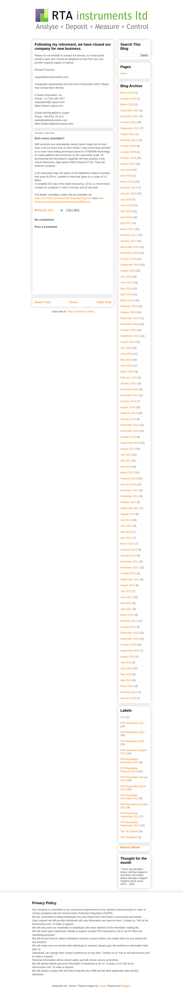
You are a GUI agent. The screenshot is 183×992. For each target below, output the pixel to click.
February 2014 (128, 413)
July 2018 (125, 199)
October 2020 (128, 146)
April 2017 (126, 223)
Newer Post (43, 302)
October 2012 (128, 502)
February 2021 (128, 140)
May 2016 (126, 288)
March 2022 (127, 104)
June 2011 (126, 597)
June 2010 (126, 668)
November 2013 (129, 431)
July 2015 (125, 348)
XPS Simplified (128, 837)
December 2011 (129, 561)
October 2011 (128, 573)
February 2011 (128, 621)
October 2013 (128, 437)
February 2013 (128, 478)
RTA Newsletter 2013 (132, 723)
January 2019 (128, 193)
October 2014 (128, 401)
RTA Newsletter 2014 (132, 732)
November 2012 (129, 496)
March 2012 (127, 543)
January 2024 (128, 98)
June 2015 (126, 353)
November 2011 (129, 567)
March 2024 (127, 92)
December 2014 (129, 389)
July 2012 (125, 520)
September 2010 (129, 650)
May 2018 (126, 211)
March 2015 (127, 371)
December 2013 (129, 425)
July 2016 (125, 276)
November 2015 (129, 324)
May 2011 (126, 603)
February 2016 (128, 306)
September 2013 (129, 442)
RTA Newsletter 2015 (132, 741)
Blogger (126, 985)
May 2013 (126, 460)
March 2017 (127, 229)
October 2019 (128, 158)
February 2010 (128, 692)
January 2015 (128, 383)
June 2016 (126, 282)
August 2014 (127, 407)
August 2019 (127, 163)
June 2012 (126, 525)
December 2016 (129, 247)
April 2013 (126, 466)
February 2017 (128, 235)
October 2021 (128, 122)
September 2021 (129, 128)
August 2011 (127, 585)
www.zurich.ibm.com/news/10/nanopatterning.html (63, 198)
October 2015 (128, 330)
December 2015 (129, 318)
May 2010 (126, 674)
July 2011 (125, 591)
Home (73, 302)
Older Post (104, 302)
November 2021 (129, 116)
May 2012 (126, 531)
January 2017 (128, 241)
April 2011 (126, 609)
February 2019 (128, 187)
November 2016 (129, 252)
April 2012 (126, 537)
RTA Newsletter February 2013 (129, 770)
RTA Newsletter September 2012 (129, 815)
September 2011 (129, 579)
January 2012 (128, 555)
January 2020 (128, 152)
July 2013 (125, 454)
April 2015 (126, 365)
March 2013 (127, 472)
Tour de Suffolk (129, 831)
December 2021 (129, 110)
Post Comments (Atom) (80, 311)
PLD (122, 717)
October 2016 (128, 258)
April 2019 (126, 175)
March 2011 (127, 615)
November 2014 (129, 395)
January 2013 (128, 484)
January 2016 (128, 312)
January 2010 (128, 698)
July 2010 (125, 662)
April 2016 (126, 294)
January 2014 (128, 419)
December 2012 (129, 490)
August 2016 (127, 270)
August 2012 (127, 514)
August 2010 (127, 656)
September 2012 (129, 508)
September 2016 (129, 264)
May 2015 (126, 359)
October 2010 (128, 644)
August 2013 (127, 448)
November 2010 (129, 638)
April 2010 (126, 680)
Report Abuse (130, 847)
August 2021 (127, 134)
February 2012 (128, 549)
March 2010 (127, 686)
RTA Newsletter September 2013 (129, 824)
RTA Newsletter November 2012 (129, 797)
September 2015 (129, 336)
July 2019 (125, 169)
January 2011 (128, 627)
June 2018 (126, 205)
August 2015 (127, 342)
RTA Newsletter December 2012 (129, 761)
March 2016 (127, 300)
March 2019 (127, 181)
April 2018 (126, 217)
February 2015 (128, 377)
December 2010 (129, 632)
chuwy (102, 985)
